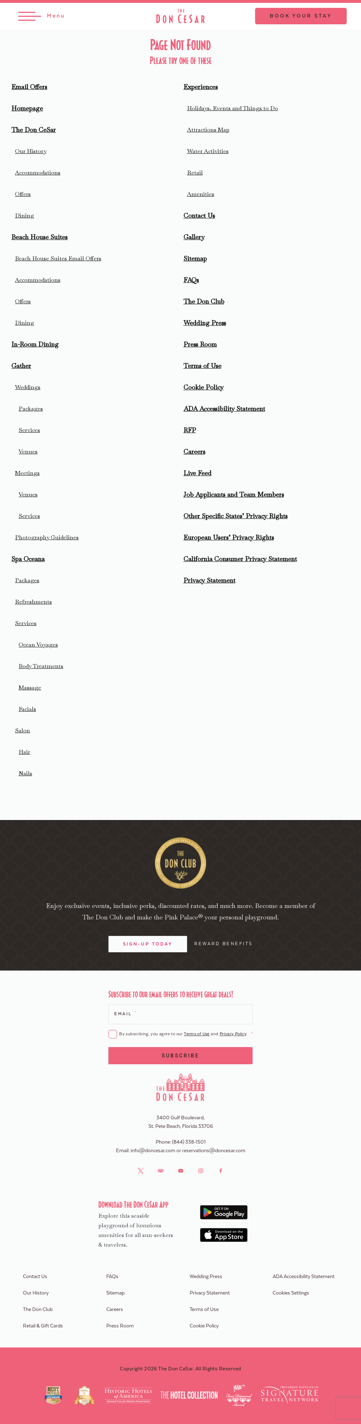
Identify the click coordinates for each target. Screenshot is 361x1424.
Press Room (200, 344)
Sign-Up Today (148, 944)
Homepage (27, 108)
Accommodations (37, 172)
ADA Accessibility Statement (224, 408)
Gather (21, 366)
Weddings (27, 387)
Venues (28, 451)
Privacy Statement (209, 580)
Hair (24, 752)
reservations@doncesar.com (213, 1151)
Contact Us (199, 215)
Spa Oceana (28, 559)
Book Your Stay (301, 16)
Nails (25, 773)
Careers (194, 451)
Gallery (194, 237)
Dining (24, 215)
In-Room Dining (35, 344)
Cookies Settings (291, 1293)
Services (29, 430)
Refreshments (33, 601)
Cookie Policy (204, 387)
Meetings (27, 473)
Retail (195, 172)
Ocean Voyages (38, 644)
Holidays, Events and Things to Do (232, 108)
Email (124, 1013)
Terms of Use (202, 366)
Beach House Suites (39, 237)
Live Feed (197, 473)
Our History (31, 151)
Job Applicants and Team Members (234, 494)
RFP (190, 430)
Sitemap (195, 258)
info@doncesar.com (153, 1151)
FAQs (191, 280)
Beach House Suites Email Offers (58, 258)
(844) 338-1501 (189, 1142)
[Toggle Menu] (41, 16)
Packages (31, 408)
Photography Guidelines (47, 537)
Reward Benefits (223, 944)
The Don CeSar (33, 130)
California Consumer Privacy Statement (240, 559)
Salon (22, 730)
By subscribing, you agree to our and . (185, 1034)
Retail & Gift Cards (43, 1326)
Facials (27, 709)
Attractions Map (208, 129)
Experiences (201, 87)
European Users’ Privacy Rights (229, 537)
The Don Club (204, 301)
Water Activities (208, 151)
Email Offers (29, 87)
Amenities (200, 194)
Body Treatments (41, 666)
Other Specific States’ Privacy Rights (236, 516)
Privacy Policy (233, 1034)
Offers (23, 194)
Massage (30, 687)
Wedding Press (205, 323)
